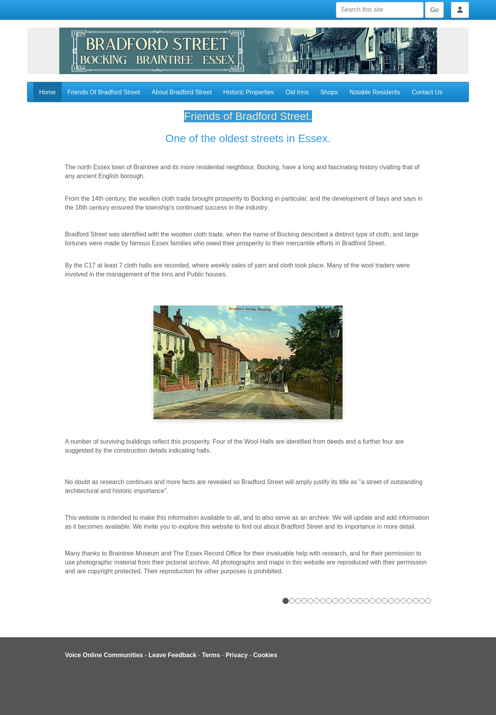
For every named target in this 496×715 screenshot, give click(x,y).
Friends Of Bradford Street (103, 92)
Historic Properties (248, 92)
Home (47, 92)
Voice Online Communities (104, 655)
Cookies (265, 655)
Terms (211, 655)
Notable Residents (375, 92)
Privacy (237, 655)
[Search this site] (380, 10)
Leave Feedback (172, 655)
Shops (329, 92)
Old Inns (297, 92)
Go (434, 10)
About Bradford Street (182, 92)
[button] (248, 287)
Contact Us (427, 92)
